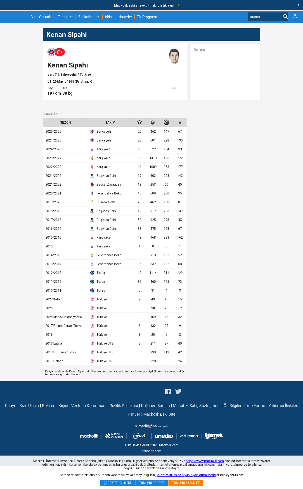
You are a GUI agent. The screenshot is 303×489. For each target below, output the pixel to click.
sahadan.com (151, 451)
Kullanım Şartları (155, 405)
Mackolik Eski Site (159, 414)
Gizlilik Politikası (123, 405)
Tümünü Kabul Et (186, 483)
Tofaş (97, 273)
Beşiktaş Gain (103, 176)
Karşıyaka (100, 149)
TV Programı (147, 17)
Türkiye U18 (101, 343)
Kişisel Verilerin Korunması (82, 405)
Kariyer (134, 414)
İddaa (109, 17)
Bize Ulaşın (29, 405)
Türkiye (98, 299)
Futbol (63, 17)
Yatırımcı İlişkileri (283, 405)
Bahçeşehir (69, 74)
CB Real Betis (103, 202)
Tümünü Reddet (151, 483)
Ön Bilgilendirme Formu (244, 405)
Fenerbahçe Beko (105, 193)
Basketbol (86, 17)
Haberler (125, 17)
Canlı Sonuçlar (42, 17)
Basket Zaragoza (105, 184)
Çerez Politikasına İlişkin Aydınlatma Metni (186, 475)
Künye (10, 405)
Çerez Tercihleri (117, 483)
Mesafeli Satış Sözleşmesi (196, 405)
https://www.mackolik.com (205, 461)
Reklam (48, 405)
